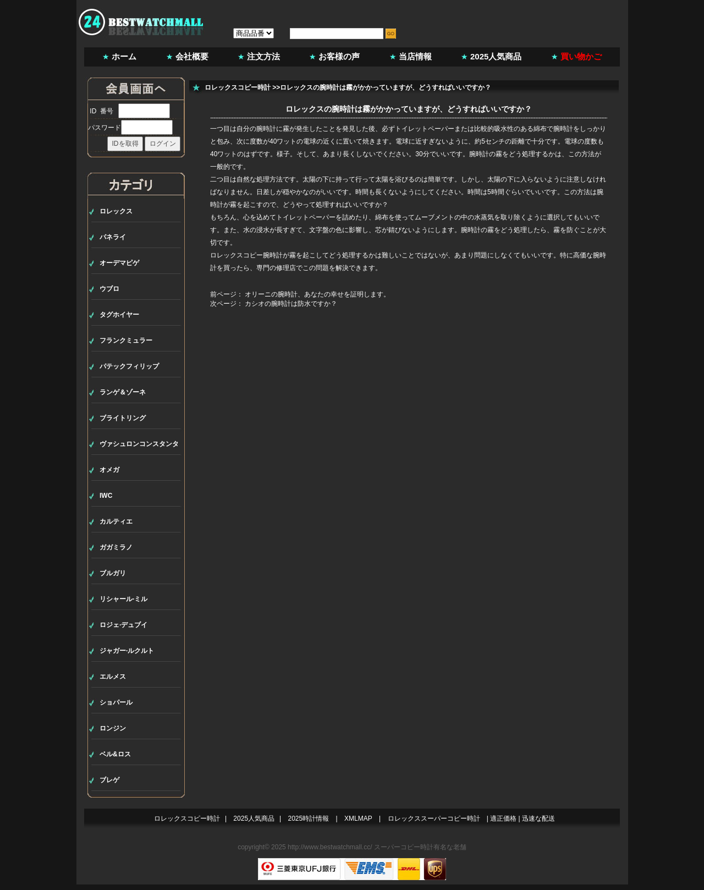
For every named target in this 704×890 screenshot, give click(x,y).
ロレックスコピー (236, 255)
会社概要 (191, 56)
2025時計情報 (308, 818)
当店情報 (415, 56)
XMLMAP (358, 818)
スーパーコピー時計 (403, 847)
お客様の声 (339, 56)
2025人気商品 (495, 56)
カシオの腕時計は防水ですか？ (291, 303)
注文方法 (263, 56)
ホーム (124, 56)
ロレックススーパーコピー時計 (434, 818)
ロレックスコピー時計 (238, 87)
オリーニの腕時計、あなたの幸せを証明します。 (317, 294)
